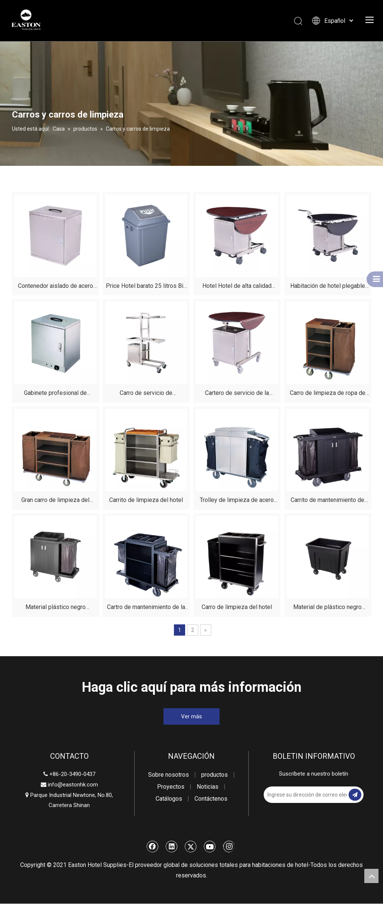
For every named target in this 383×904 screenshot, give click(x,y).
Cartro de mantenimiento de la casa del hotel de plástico (146, 608)
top (371, 876)
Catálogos (169, 799)
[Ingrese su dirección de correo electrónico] (294, 795)
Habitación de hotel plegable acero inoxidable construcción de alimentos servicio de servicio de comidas (328, 287)
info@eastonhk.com (73, 785)
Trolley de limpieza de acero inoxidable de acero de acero (237, 501)
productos (214, 775)
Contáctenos (210, 799)
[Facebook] (153, 847)
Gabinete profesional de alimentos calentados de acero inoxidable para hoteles (55, 394)
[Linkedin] (172, 847)
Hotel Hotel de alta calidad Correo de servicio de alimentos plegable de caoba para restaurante (237, 287)
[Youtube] (210, 847)
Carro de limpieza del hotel (237, 607)
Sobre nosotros (168, 775)
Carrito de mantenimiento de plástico (327, 501)
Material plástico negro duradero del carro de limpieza (55, 608)
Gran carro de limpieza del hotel (55, 501)
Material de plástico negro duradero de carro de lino (327, 608)
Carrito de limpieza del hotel (146, 500)
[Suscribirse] (355, 795)
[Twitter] (191, 847)
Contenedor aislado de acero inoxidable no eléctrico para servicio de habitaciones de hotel (55, 287)
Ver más (191, 716)
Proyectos (170, 787)
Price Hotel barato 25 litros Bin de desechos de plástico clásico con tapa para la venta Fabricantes (146, 287)
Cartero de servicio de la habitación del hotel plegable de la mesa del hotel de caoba (236, 394)
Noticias (207, 787)
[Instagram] (229, 847)
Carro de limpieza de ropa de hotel (327, 394)
